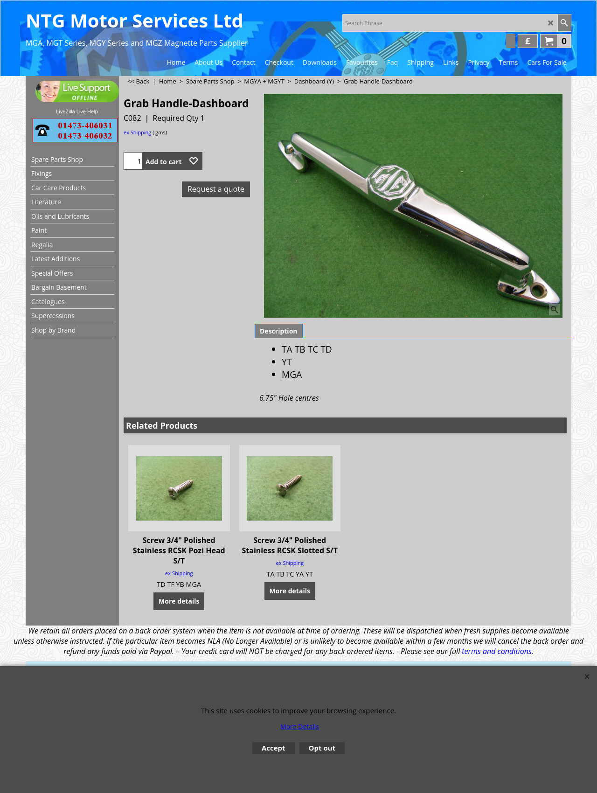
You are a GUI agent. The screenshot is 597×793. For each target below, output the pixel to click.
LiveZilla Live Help (76, 111)
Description (279, 331)
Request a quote (215, 189)
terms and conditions (496, 651)
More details (179, 601)
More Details (299, 726)
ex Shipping (137, 132)
